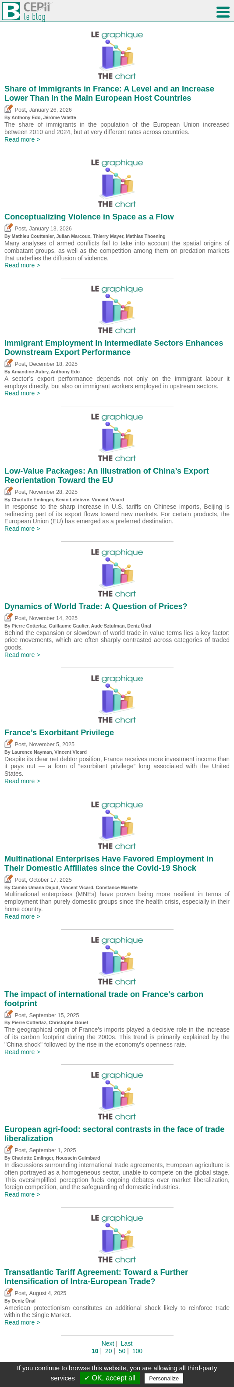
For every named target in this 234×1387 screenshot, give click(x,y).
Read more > (22, 139)
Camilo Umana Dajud (35, 887)
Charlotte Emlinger (32, 499)
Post (15, 110)
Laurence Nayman (32, 752)
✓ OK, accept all (109, 1378)
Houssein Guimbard (78, 1158)
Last (126, 1343)
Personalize (164, 1378)
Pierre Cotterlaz (29, 625)
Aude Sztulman (107, 625)
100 (137, 1350)
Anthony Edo (25, 117)
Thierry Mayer (108, 236)
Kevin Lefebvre (72, 499)
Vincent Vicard (108, 499)
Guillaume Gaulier (69, 625)
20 (108, 1350)
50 (122, 1350)
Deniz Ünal (139, 625)
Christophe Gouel (68, 1022)
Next (108, 1343)
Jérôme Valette (59, 117)
